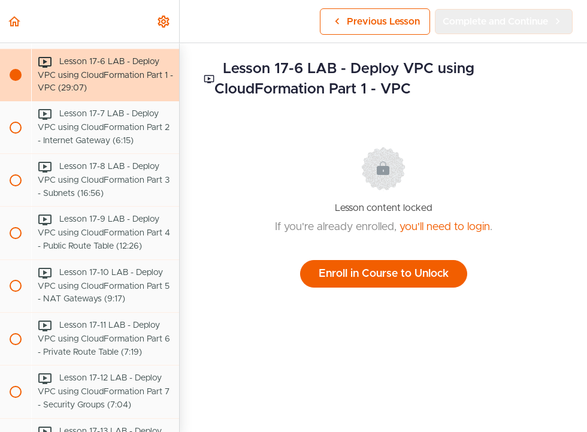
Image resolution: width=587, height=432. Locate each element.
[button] (15, 21)
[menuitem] (164, 21)
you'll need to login (445, 227)
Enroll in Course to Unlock (384, 273)
